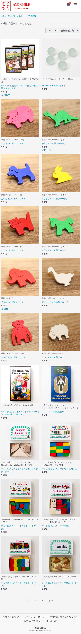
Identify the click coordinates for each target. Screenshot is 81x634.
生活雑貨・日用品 (15, 16)
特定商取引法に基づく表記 (64, 616)
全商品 (3, 16)
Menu (76, 2)
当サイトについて (12, 616)
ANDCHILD (40, 628)
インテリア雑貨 (30, 16)
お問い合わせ (50, 621)
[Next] (51, 601)
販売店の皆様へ (32, 621)
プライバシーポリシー (35, 616)
